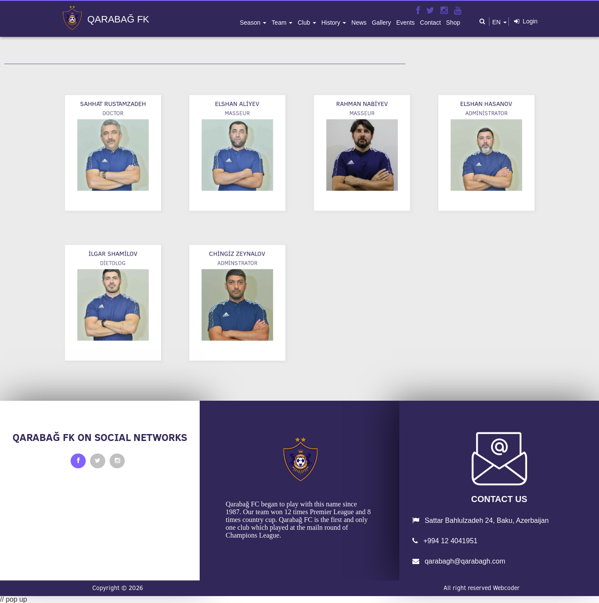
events (405, 22)
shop (453, 22)
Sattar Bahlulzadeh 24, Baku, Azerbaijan (480, 520)
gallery (381, 22)
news (358, 22)
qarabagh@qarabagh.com (458, 561)
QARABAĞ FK (118, 19)
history (331, 22)
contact (430, 22)
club (305, 22)
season (251, 22)
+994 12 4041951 (444, 541)
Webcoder (506, 587)
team (280, 22)
